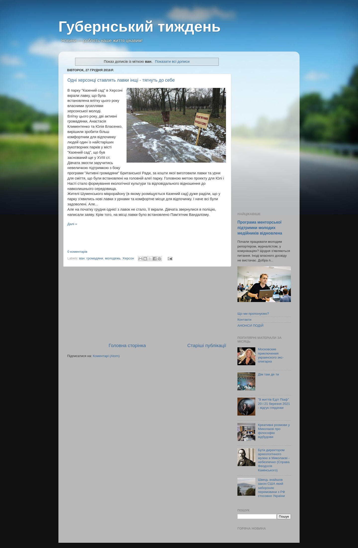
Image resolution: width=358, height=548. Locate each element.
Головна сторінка (127, 345)
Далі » (72, 224)
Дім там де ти (268, 374)
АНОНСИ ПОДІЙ (250, 325)
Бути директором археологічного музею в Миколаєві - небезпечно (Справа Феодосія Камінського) (273, 460)
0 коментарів (77, 251)
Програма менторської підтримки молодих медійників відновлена (259, 227)
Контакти (244, 319)
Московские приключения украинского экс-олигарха (270, 355)
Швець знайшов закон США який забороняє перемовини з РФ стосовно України (271, 488)
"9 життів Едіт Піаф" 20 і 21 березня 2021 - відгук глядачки (274, 403)
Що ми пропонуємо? (253, 313)
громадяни (95, 258)
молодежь (113, 258)
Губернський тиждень (139, 26)
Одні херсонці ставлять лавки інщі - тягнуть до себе (121, 80)
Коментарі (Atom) (106, 356)
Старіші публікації (206, 345)
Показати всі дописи (172, 61)
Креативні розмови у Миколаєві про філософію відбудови (274, 431)
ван (82, 258)
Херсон (128, 258)
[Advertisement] (146, 304)
